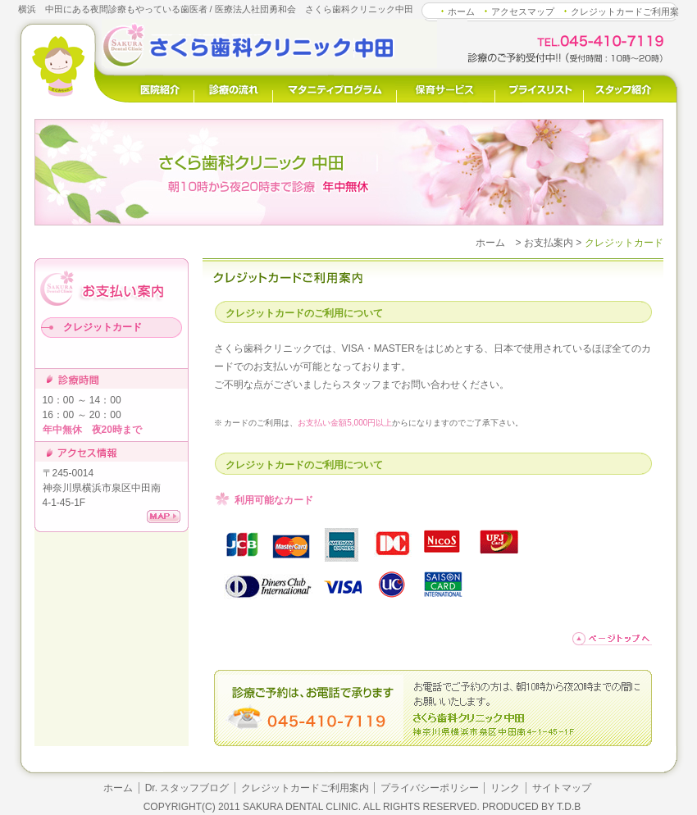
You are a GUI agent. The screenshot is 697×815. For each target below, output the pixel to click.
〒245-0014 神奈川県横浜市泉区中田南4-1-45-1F (102, 487)
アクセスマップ (522, 11)
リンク (505, 788)
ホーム (461, 11)
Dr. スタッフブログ (187, 788)
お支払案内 (548, 242)
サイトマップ (561, 788)
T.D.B (569, 807)
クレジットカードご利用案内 (305, 788)
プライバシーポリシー (429, 788)
